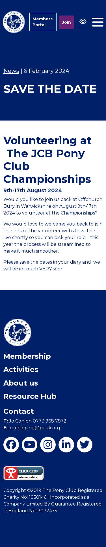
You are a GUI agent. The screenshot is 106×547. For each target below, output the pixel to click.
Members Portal (43, 21)
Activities (20, 369)
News (11, 70)
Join (66, 22)
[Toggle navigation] (97, 22)
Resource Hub (30, 396)
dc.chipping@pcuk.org (31, 427)
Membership (27, 356)
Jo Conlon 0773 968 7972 (34, 421)
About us (20, 383)
